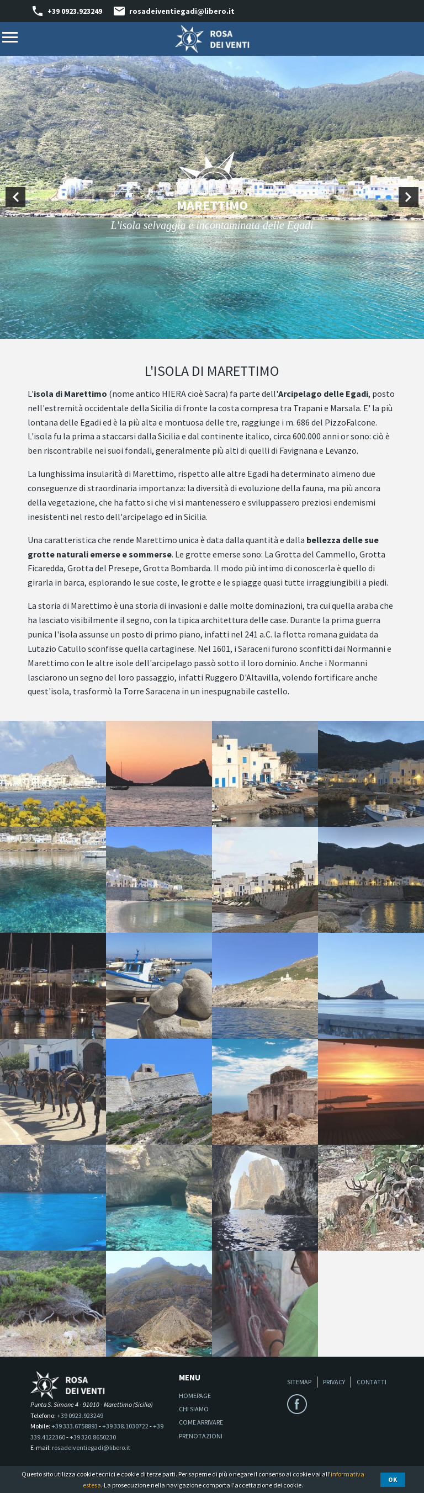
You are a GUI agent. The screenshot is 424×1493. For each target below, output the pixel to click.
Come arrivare (201, 1422)
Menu (10, 37)
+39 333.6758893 (74, 1426)
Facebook (297, 1404)
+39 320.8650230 (93, 1437)
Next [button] (408, 197)
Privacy (334, 1382)
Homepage (195, 1395)
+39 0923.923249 (74, 11)
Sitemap (299, 1382)
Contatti (371, 1382)
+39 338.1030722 (125, 1426)
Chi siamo (194, 1409)
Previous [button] (15, 197)
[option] (212, 197)
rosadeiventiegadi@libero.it (182, 11)
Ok (393, 1479)
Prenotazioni (200, 1436)
